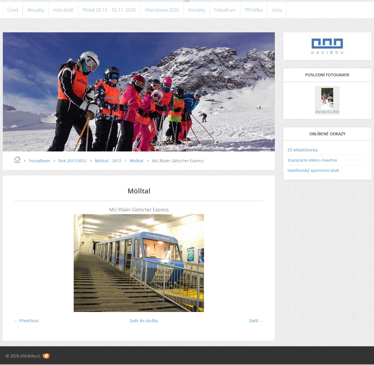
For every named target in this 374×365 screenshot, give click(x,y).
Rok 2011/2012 (72, 161)
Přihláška (254, 10)
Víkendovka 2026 (162, 10)
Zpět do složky (144, 321)
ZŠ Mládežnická (302, 150)
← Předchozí (26, 321)
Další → (256, 321)
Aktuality (35, 10)
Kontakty (196, 10)
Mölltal (136, 161)
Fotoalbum (225, 10)
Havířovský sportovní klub (313, 171)
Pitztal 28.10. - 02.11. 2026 (109, 10)
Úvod (12, 10)
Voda (277, 10)
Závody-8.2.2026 (327, 112)
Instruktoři (63, 10)
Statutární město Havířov (312, 161)
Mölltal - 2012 (108, 161)
